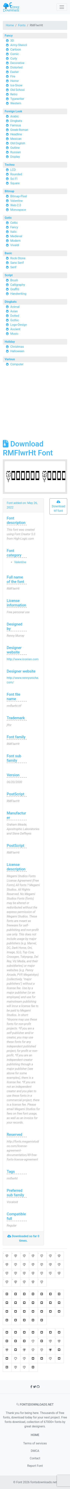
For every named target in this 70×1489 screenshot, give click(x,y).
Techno (10, 165)
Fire (12, 76)
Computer (17, 364)
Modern (15, 240)
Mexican (15, 139)
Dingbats (16, 121)
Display (15, 156)
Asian (14, 311)
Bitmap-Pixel (18, 196)
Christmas (17, 346)
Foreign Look (13, 111)
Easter (14, 72)
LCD (13, 170)
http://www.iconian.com (22, 659)
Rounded (16, 174)
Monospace (18, 209)
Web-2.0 (15, 205)
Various (10, 359)
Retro (13, 94)
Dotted (14, 316)
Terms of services (35, 1443)
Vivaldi (14, 245)
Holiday (10, 341)
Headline (16, 134)
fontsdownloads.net (43, 1482)
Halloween (17, 351)
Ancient (15, 329)
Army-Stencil (18, 45)
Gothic (14, 320)
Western (15, 103)
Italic (13, 232)
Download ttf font (58, 506)
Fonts (22, 25)
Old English (17, 143)
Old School (17, 90)
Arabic (14, 116)
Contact (35, 1458)
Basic (8, 253)
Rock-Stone (17, 258)
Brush (14, 280)
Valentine (16, 201)
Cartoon (15, 49)
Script (9, 275)
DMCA (35, 1451)
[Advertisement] (35, 405)
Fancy (9, 35)
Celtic (14, 223)
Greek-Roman (19, 130)
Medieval (16, 236)
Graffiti (14, 289)
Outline (15, 148)
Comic (14, 54)
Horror (14, 81)
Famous (15, 125)
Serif (13, 267)
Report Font (35, 1466)
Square (15, 183)
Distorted (16, 67)
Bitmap (9, 191)
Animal (15, 307)
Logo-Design (18, 324)
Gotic (8, 218)
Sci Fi (13, 179)
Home (10, 25)
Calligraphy (17, 285)
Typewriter (17, 99)
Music (14, 333)
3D (12, 40)
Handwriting (18, 293)
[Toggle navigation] (62, 7)
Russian (15, 152)
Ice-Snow (16, 85)
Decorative (17, 63)
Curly (13, 58)
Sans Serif (17, 262)
